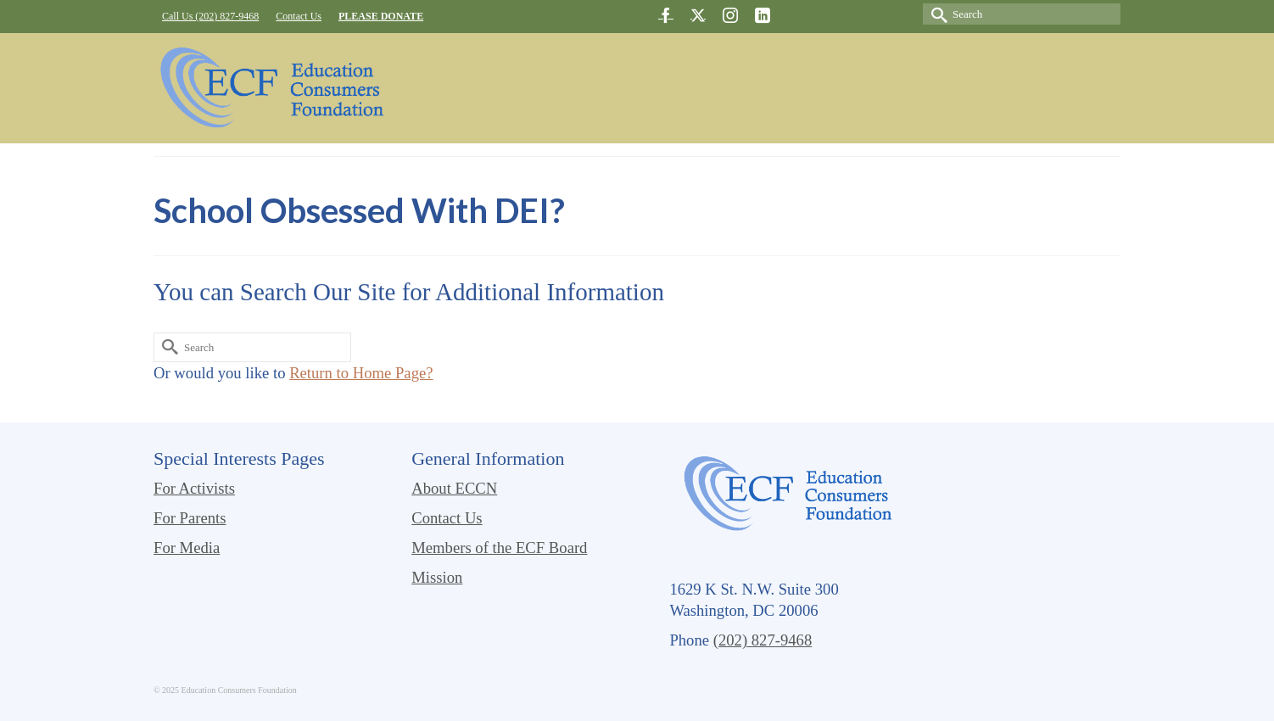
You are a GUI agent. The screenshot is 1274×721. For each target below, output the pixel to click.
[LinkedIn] (762, 15)
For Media (187, 547)
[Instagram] (730, 15)
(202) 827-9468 (763, 640)
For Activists (194, 488)
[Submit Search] (935, 14)
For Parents (190, 518)
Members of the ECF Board (499, 547)
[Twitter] (698, 15)
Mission (436, 577)
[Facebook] (666, 15)
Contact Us (446, 518)
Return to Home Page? (361, 373)
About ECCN (454, 488)
